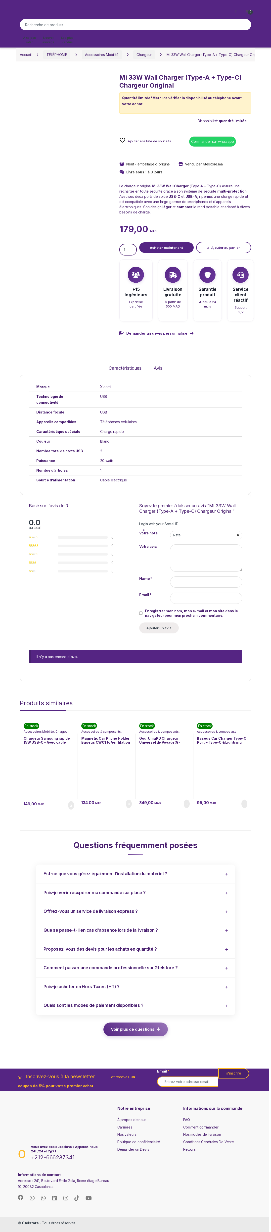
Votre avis (148, 546)
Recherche (244, 24)
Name (145, 578)
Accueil (26, 54)
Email (145, 595)
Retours (189, 1149)
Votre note (148, 533)
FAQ (186, 1120)
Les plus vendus (67, 40)
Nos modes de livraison (202, 1134)
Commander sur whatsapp (212, 141)
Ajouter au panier (225, 248)
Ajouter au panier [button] (71, 805)
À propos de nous (131, 1120)
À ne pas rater (29, 40)
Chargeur (144, 54)
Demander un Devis (133, 1149)
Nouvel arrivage (48, 40)
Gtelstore (30, 1223)
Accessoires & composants (101, 731)
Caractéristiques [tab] (125, 368)
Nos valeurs (126, 1134)
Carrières (124, 1127)
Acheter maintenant (166, 248)
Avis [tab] (158, 368)
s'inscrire (233, 1073)
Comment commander (201, 1127)
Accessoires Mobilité (101, 54)
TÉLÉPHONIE (56, 54)
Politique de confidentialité (138, 1142)
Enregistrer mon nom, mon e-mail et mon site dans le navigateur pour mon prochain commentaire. (191, 613)
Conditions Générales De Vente (208, 1142)
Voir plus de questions (132, 1029)
